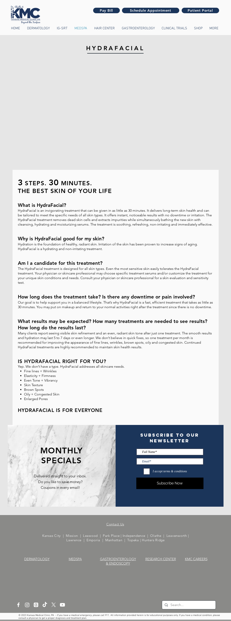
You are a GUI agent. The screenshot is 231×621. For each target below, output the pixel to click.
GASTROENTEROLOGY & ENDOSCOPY (118, 561)
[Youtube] (62, 605)
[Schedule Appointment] (150, 10)
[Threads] (36, 605)
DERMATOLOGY (37, 559)
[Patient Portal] (200, 10)
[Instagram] (27, 605)
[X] (54, 605)
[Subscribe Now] (169, 483)
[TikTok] (45, 605)
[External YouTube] (116, 119)
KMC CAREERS (196, 559)
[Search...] (188, 605)
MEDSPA (75, 559)
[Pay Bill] (106, 10)
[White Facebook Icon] (18, 605)
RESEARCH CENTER (160, 559)
